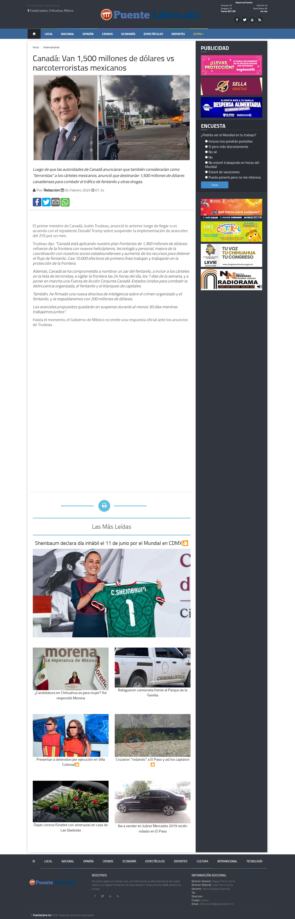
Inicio (36, 47)
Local (49, 34)
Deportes (178, 34)
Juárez (200, 900)
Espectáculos (153, 34)
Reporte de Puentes (244, 2)
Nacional (67, 34)
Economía (128, 34)
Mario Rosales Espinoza (211, 889)
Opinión (88, 34)
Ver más (263, 11)
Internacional (51, 47)
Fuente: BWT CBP (228, 11)
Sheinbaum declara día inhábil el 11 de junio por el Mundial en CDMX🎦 (111, 543)
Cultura (202, 861)
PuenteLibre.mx (42, 915)
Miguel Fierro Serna (213, 881)
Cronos (107, 34)
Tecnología (254, 861)
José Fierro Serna (212, 885)
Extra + (198, 34)
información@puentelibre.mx (213, 904)
